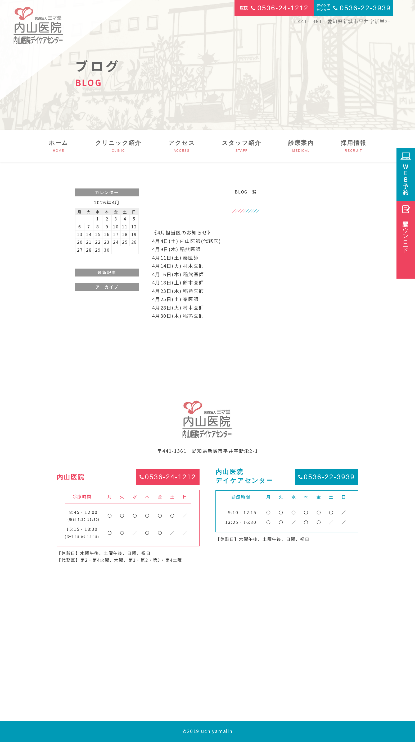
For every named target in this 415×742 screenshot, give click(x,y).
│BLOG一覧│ (245, 192)
